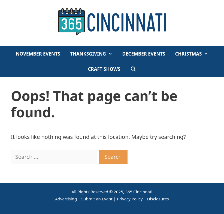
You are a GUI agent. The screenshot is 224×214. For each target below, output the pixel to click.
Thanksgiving (93, 54)
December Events (143, 54)
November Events (38, 54)
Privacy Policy (130, 198)
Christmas (194, 54)
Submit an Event (97, 198)
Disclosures (158, 198)
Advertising (66, 198)
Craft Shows (104, 69)
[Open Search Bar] (133, 69)
